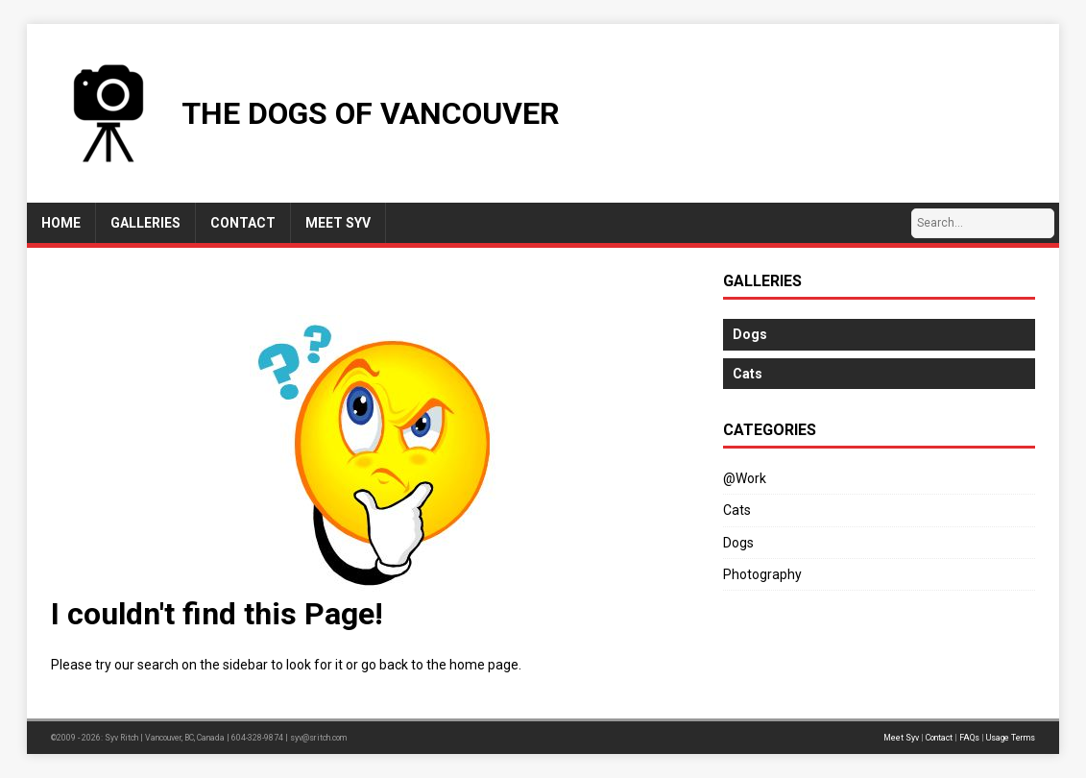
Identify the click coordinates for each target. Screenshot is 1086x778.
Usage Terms (1010, 737)
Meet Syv (901, 737)
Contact (939, 737)
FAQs (969, 737)
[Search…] (982, 223)
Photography (762, 574)
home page (484, 664)
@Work (744, 478)
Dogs (738, 542)
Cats (737, 510)
